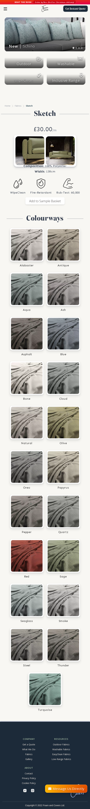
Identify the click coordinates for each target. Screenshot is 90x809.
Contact (29, 773)
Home (7, 105)
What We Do (28, 749)
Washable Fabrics (61, 749)
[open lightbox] (29, 150)
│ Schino (22, 46)
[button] (5, 9)
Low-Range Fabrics (61, 759)
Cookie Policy (29, 783)
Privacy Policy (29, 778)
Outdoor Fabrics (61, 744)
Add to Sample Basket (45, 201)
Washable (66, 63)
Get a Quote (29, 744)
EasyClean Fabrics (61, 754)
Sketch (29, 105)
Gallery (28, 759)
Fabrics (18, 105)
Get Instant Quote (75, 8)
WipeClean (24, 80)
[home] (45, 8)
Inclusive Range (66, 80)
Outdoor (24, 63)
